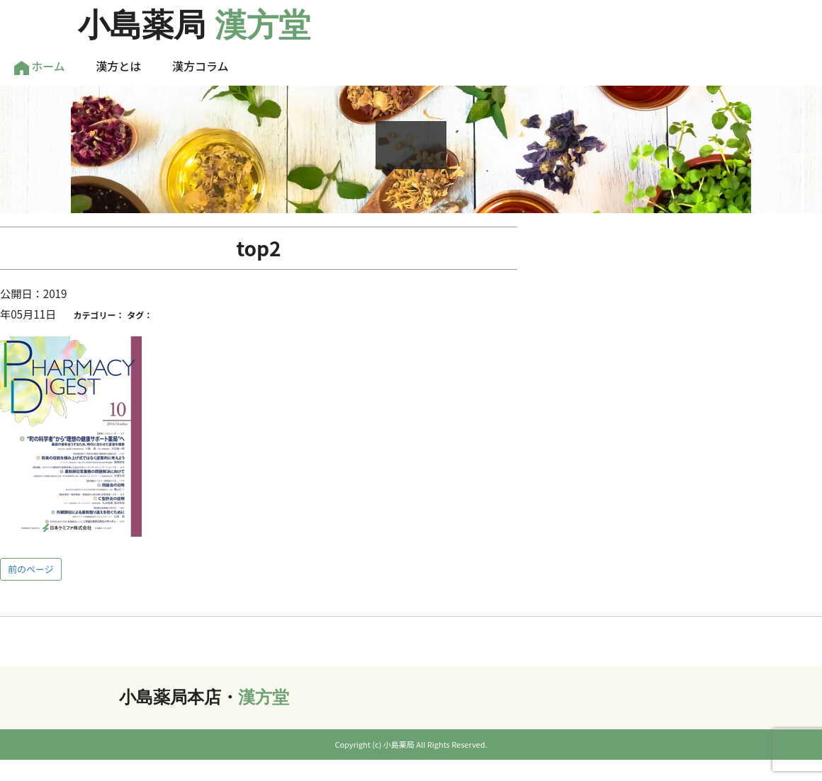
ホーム (39, 66)
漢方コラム (200, 65)
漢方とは (118, 65)
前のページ (31, 569)
